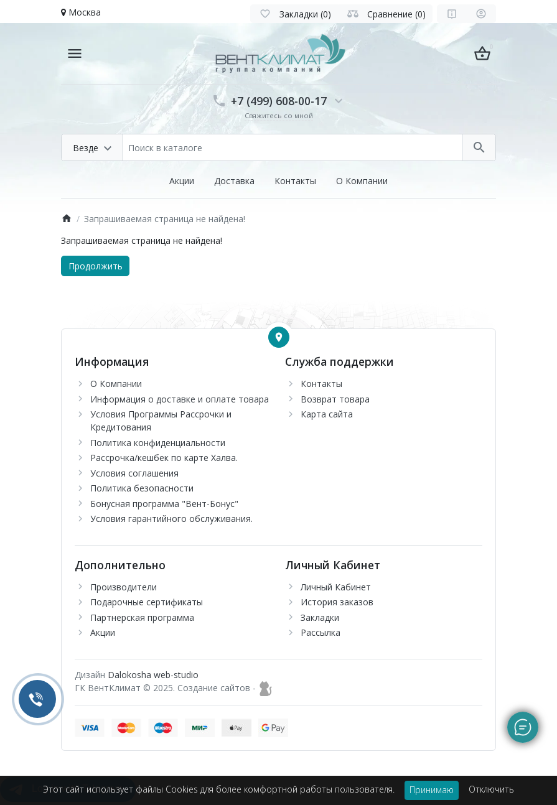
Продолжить (95, 266)
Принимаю (432, 790)
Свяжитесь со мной (279, 115)
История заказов (337, 602)
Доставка (234, 181)
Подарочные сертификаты (146, 602)
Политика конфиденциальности (157, 443)
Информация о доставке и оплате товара (179, 399)
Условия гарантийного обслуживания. (171, 518)
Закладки (320, 617)
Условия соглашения (134, 473)
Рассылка (320, 632)
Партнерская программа (142, 617)
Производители (123, 587)
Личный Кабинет (336, 587)
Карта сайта (327, 414)
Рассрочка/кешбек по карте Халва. (164, 457)
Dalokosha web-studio (153, 675)
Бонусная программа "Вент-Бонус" (164, 504)
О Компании (362, 181)
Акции (181, 181)
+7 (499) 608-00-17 (279, 100)
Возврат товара (335, 399)
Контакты (295, 181)
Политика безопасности (142, 488)
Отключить (491, 789)
